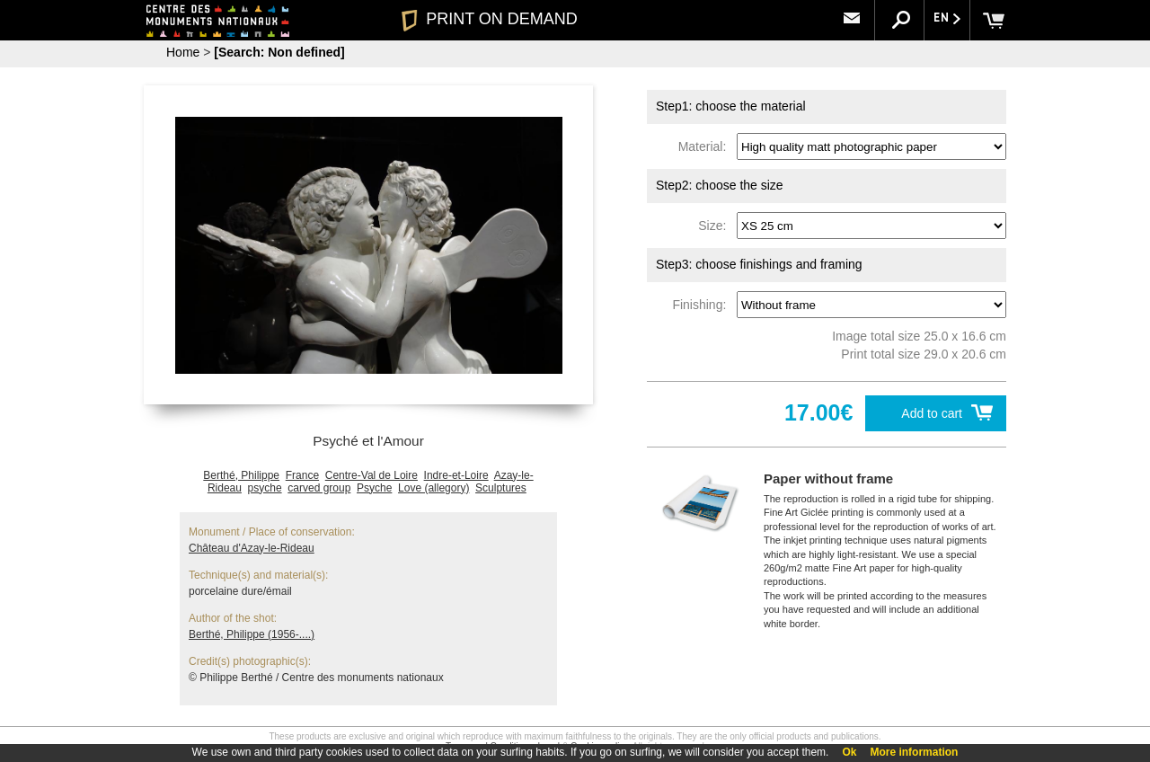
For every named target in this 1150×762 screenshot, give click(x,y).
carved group (319, 488)
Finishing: (702, 304)
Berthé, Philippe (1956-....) (251, 634)
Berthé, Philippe (241, 475)
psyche (265, 488)
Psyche (374, 488)
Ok (849, 752)
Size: (715, 225)
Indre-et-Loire (456, 475)
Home (182, 52)
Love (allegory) (433, 488)
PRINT (490, 19)
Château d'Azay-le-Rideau (251, 548)
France (302, 475)
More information (914, 752)
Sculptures (500, 488)
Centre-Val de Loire (371, 475)
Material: (705, 146)
